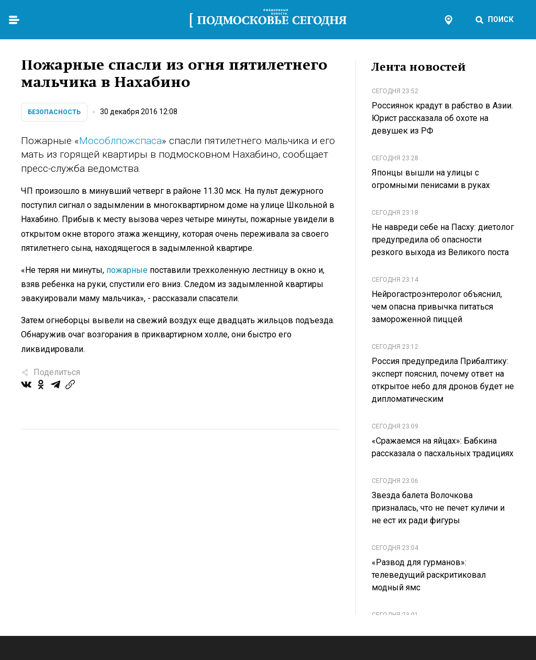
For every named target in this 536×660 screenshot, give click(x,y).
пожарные (127, 270)
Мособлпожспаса (120, 141)
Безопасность (54, 112)
